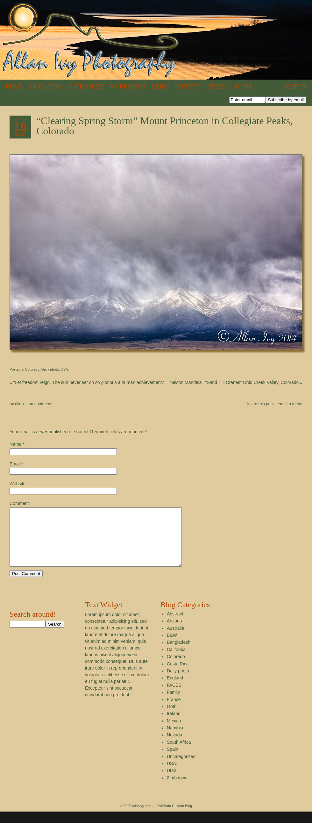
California (176, 660)
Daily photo (50, 369)
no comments (41, 403)
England (175, 689)
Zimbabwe (177, 789)
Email (15, 463)
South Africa (179, 753)
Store (243, 86)
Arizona (174, 632)
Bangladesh (178, 653)
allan (19, 403)
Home (14, 86)
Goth (171, 717)
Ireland (174, 724)
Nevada (174, 746)
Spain (172, 760)
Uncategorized (181, 767)
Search (295, 86)
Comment (19, 503)
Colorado (32, 369)
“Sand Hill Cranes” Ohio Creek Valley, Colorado (253, 382)
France (174, 710)
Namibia (175, 739)
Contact (188, 86)
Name (15, 444)
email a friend (290, 403)
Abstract (175, 625)
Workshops (127, 86)
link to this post (260, 403)
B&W (172, 646)
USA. (65, 369)
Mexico (174, 732)
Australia (175, 639)
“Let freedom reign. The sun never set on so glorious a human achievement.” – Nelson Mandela (106, 382)
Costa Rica (177, 675)
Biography (45, 86)
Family (173, 703)
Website (17, 483)
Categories (86, 86)
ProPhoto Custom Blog (174, 817)
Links (160, 86)
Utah (171, 781)
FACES (174, 696)
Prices (218, 86)
